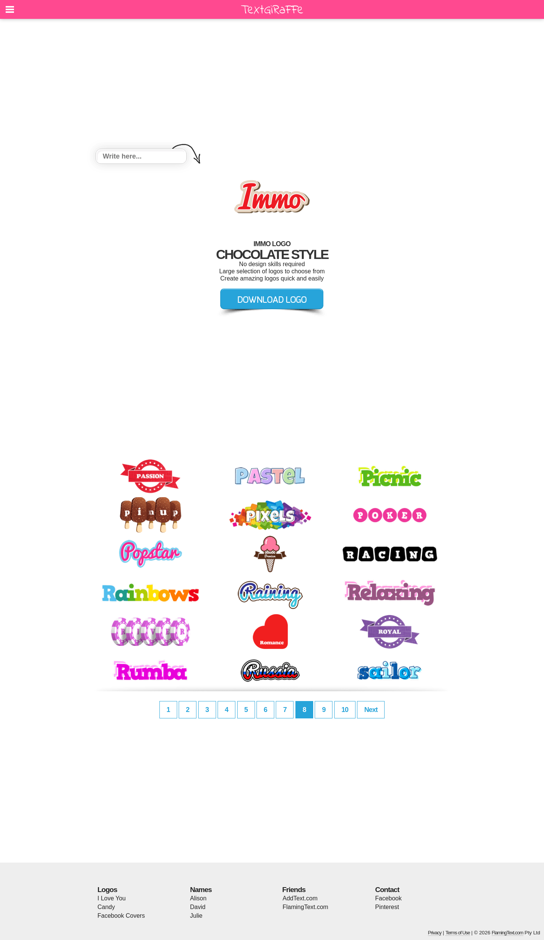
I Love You (111, 898)
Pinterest (387, 907)
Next (370, 709)
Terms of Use (457, 932)
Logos (107, 890)
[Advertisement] (272, 85)
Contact (387, 890)
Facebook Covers (121, 915)
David (198, 907)
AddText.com (300, 898)
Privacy (435, 932)
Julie (196, 915)
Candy (106, 907)
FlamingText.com (305, 907)
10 (345, 709)
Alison (198, 898)
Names (201, 890)
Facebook (388, 898)
